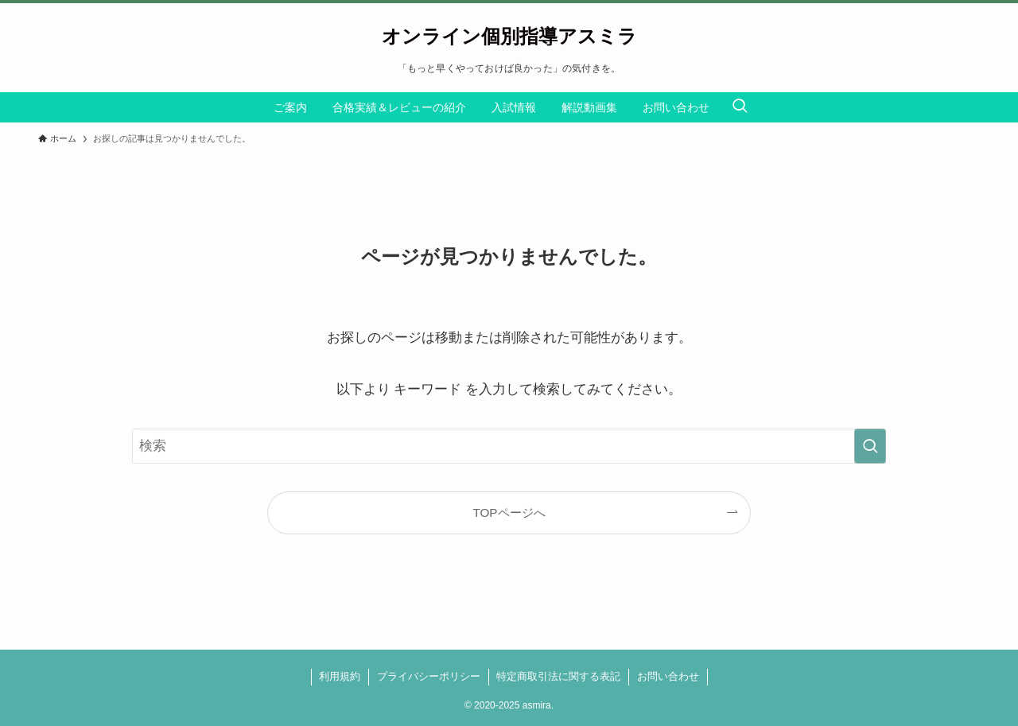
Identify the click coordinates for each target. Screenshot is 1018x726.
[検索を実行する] (870, 446)
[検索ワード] (509, 446)
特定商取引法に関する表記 (558, 676)
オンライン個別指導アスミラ (509, 36)
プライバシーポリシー (428, 676)
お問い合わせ (668, 676)
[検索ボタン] (739, 107)
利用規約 (339, 676)
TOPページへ (508, 512)
